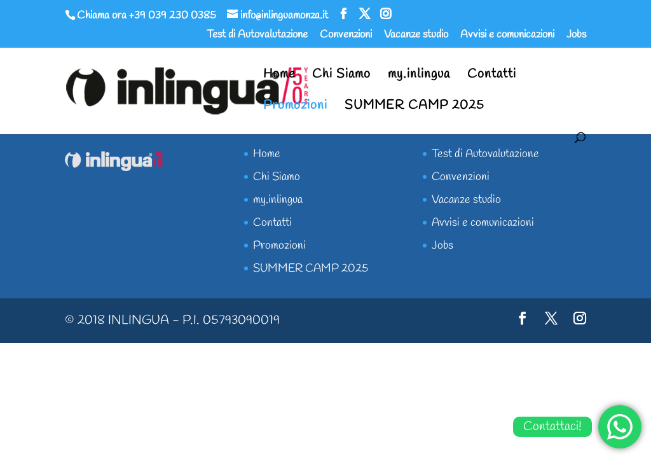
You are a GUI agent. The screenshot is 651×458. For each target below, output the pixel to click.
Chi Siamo (341, 76)
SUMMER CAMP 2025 (414, 107)
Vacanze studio (416, 35)
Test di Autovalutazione (257, 35)
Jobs (576, 35)
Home (279, 76)
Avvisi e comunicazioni (507, 35)
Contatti (491, 76)
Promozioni (295, 107)
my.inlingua (419, 76)
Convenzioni (346, 35)
